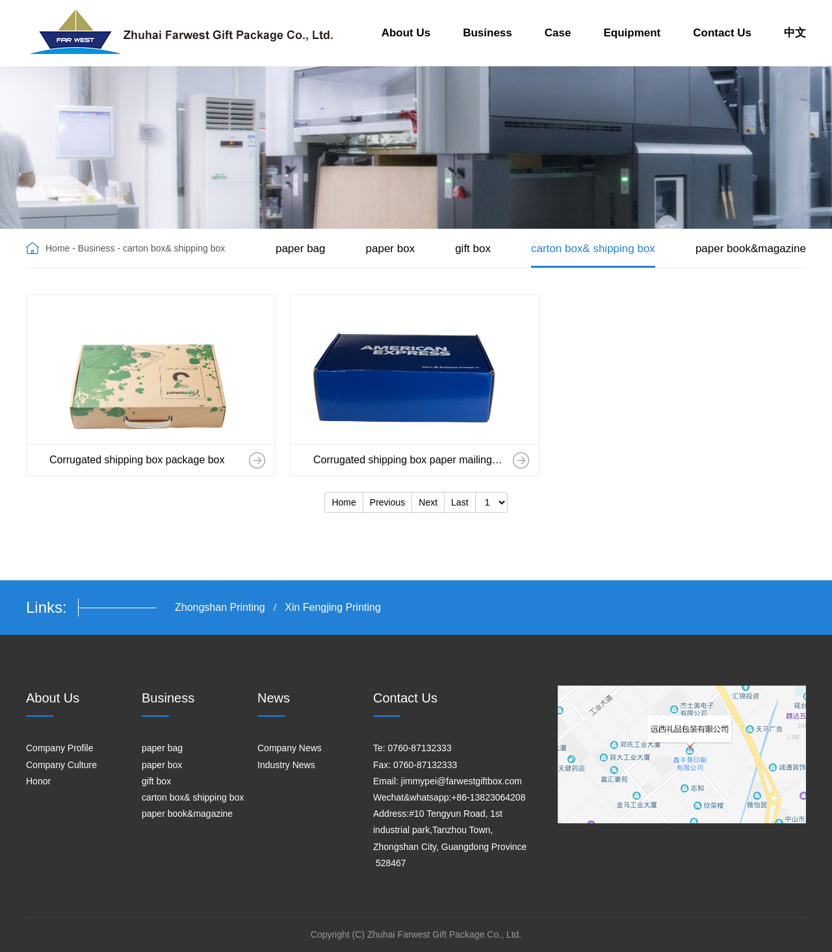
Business (487, 33)
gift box (473, 248)
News (273, 698)
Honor (38, 781)
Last (459, 502)
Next (428, 502)
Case (558, 33)
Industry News (286, 765)
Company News (289, 748)
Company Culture (61, 765)
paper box (390, 248)
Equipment (631, 33)
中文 (795, 33)
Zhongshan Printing (220, 607)
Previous (387, 502)
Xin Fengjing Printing (333, 607)
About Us (406, 33)
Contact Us (722, 33)
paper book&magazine (751, 248)
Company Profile (60, 748)
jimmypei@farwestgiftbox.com (461, 781)
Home (58, 248)
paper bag (301, 248)
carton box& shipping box (593, 248)
